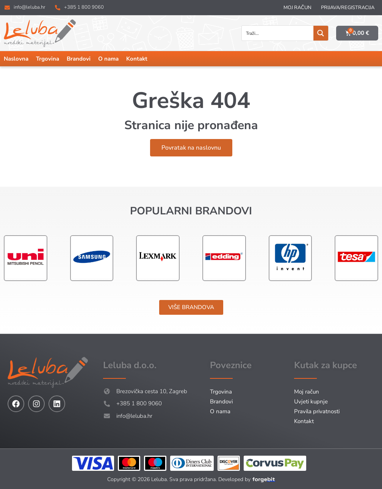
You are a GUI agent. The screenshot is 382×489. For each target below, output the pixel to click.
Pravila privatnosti (317, 411)
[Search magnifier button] (320, 33)
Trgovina (47, 58)
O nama (108, 58)
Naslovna (16, 58)
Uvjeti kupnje (311, 401)
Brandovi (79, 58)
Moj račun (297, 7)
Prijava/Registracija (347, 7)
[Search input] (278, 33)
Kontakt (136, 58)
